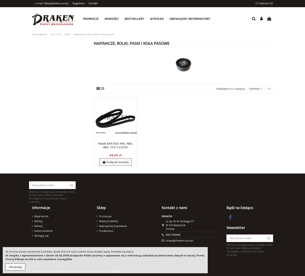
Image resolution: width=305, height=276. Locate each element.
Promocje (105, 216)
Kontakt (93, 3)
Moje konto (41, 216)
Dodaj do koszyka (115, 162)
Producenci (106, 231)
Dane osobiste (43, 231)
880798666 (173, 234)
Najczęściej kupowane (113, 226)
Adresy (38, 221)
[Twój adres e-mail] (48, 185)
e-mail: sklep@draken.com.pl (52, 3)
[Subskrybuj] (71, 185)
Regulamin (79, 3)
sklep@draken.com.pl (179, 240)
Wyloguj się (41, 235)
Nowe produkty (108, 221)
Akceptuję (15, 267)
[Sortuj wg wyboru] (256, 89)
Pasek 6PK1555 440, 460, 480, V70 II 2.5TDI (115, 145)
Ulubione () (264, 3)
